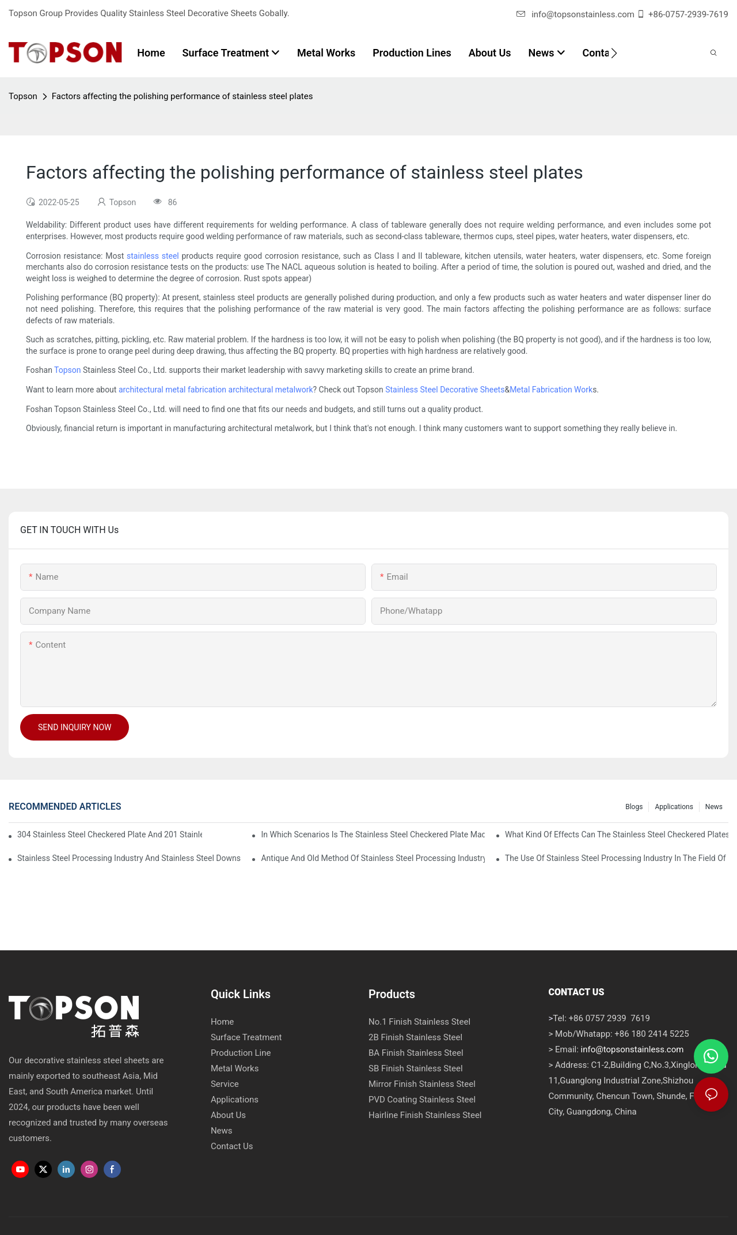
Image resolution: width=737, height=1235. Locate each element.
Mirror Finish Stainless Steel (422, 1084)
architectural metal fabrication (172, 389)
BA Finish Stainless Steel (416, 1053)
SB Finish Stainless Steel (415, 1068)
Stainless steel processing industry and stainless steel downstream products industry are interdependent (129, 858)
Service (225, 1084)
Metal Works (235, 1068)
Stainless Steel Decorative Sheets (444, 389)
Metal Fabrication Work (551, 389)
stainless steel (153, 255)
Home (222, 1022)
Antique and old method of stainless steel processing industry (372, 858)
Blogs (634, 807)
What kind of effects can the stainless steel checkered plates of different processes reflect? (616, 834)
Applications (674, 807)
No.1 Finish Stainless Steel (419, 1022)
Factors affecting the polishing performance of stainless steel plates (182, 96)
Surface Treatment (246, 1037)
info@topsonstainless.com (575, 14)
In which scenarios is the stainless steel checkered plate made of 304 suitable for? (372, 834)
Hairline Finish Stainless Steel (425, 1115)
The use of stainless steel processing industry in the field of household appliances (616, 858)
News (714, 807)
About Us (228, 1115)
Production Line (241, 1053)
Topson (23, 96)
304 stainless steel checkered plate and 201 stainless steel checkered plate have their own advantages (109, 834)
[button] (614, 53)
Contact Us (232, 1146)
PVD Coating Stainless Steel (422, 1099)
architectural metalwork (271, 389)
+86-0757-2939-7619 (688, 14)
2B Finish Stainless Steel (415, 1037)
